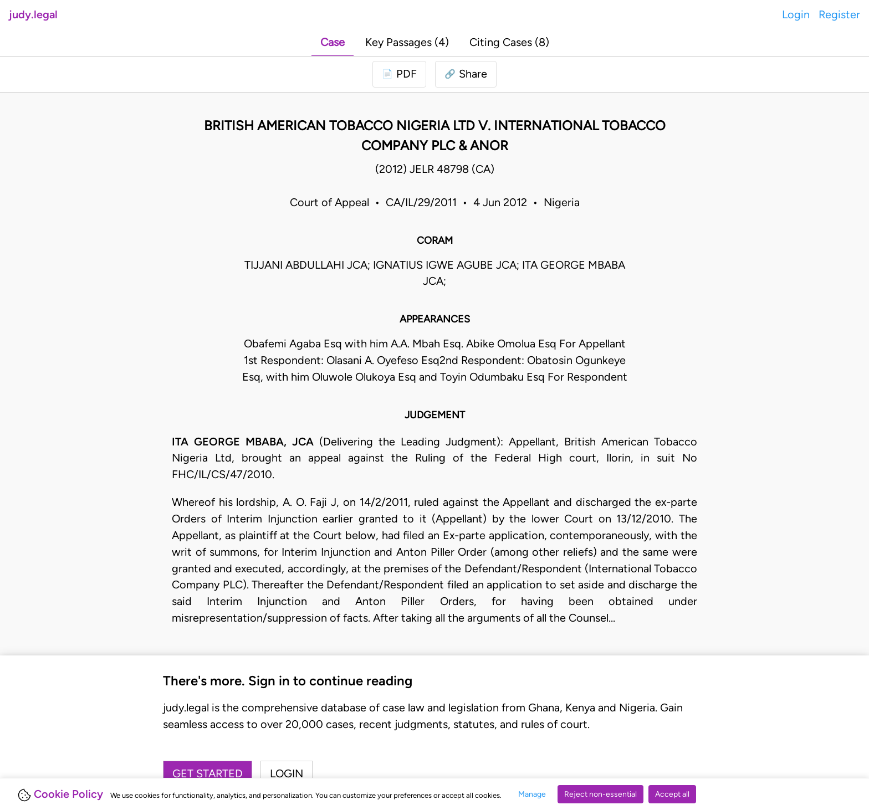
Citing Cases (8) (509, 42)
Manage (532, 794)
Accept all (672, 794)
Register (839, 14)
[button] (466, 74)
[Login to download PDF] (399, 74)
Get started (207, 773)
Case (332, 42)
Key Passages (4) (407, 42)
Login (796, 14)
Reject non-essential (600, 794)
